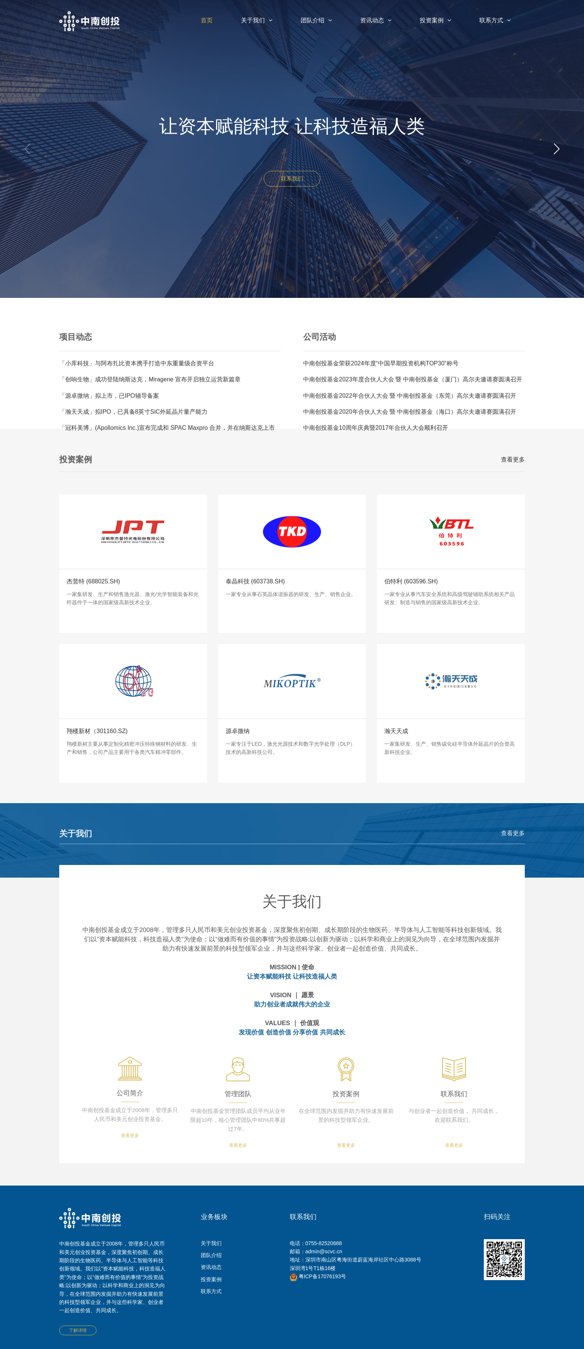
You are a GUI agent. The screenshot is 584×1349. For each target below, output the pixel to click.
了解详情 (78, 1330)
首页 (207, 20)
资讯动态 (375, 20)
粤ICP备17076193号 (318, 1276)
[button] (557, 149)
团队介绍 (316, 20)
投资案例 (435, 20)
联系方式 (495, 20)
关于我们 (256, 20)
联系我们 (292, 179)
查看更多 (513, 470)
